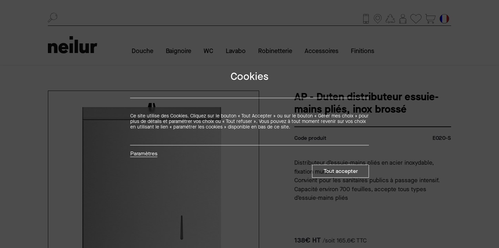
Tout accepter (341, 171)
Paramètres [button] (143, 154)
